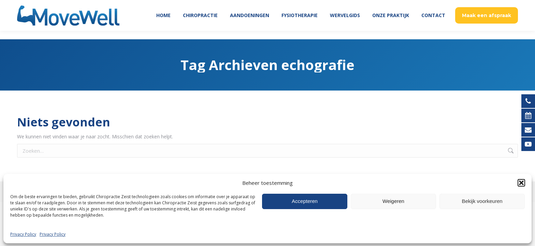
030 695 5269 (500, 4)
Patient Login (463, 4)
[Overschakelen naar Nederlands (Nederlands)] (267, 209)
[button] (521, 234)
